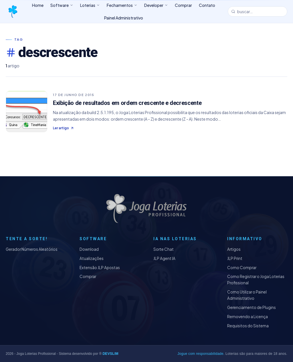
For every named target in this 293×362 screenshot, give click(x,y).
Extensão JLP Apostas (100, 267)
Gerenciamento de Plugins (251, 307)
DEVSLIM (110, 354)
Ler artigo (63, 128)
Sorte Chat (163, 249)
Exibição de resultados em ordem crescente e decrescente (127, 102)
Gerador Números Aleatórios (32, 249)
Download (89, 249)
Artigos (234, 249)
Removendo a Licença (247, 316)
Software (61, 5)
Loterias (90, 5)
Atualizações (92, 258)
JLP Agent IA (164, 258)
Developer (156, 5)
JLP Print (234, 258)
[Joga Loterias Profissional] (12, 11)
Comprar (88, 276)
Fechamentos (122, 5)
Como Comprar (241, 267)
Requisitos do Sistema (248, 325)
